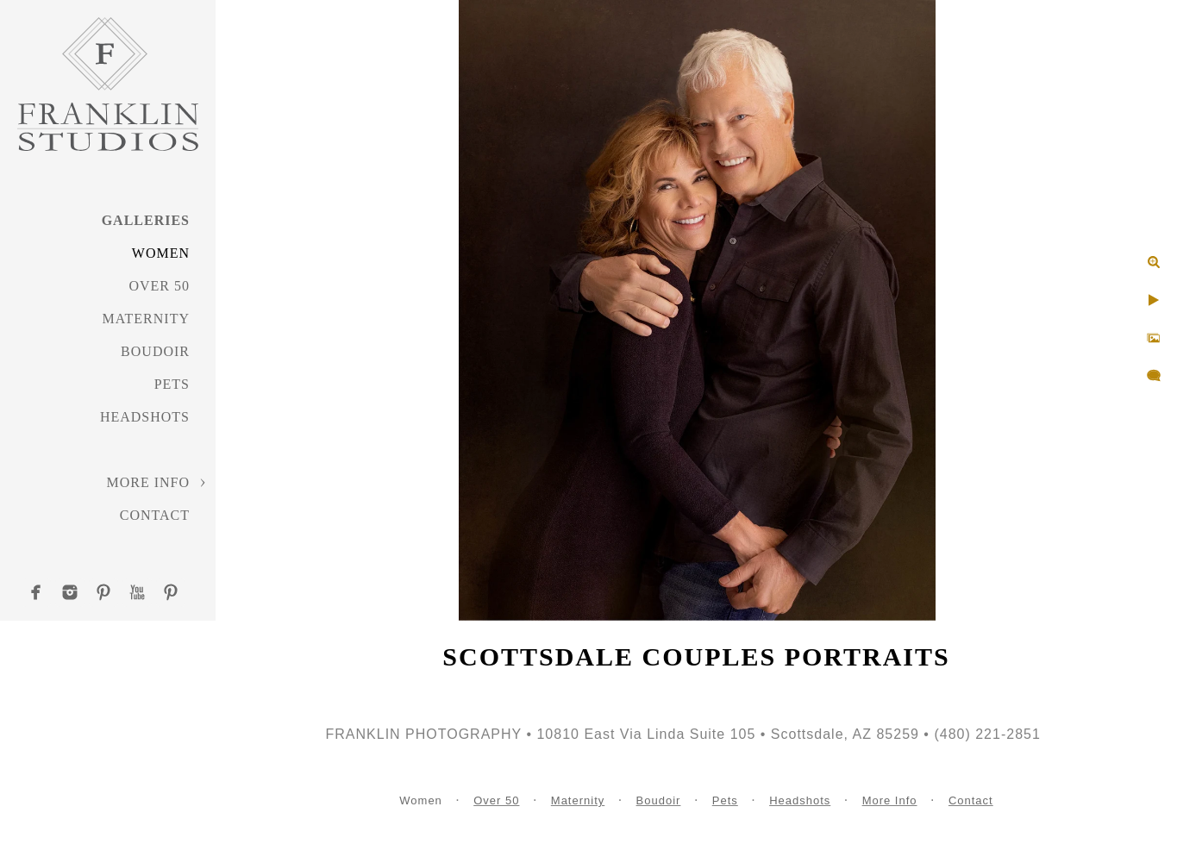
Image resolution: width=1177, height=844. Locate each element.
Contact (155, 515)
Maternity (146, 318)
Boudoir (155, 351)
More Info (148, 482)
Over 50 (159, 285)
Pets (172, 384)
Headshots (145, 416)
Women (161, 253)
